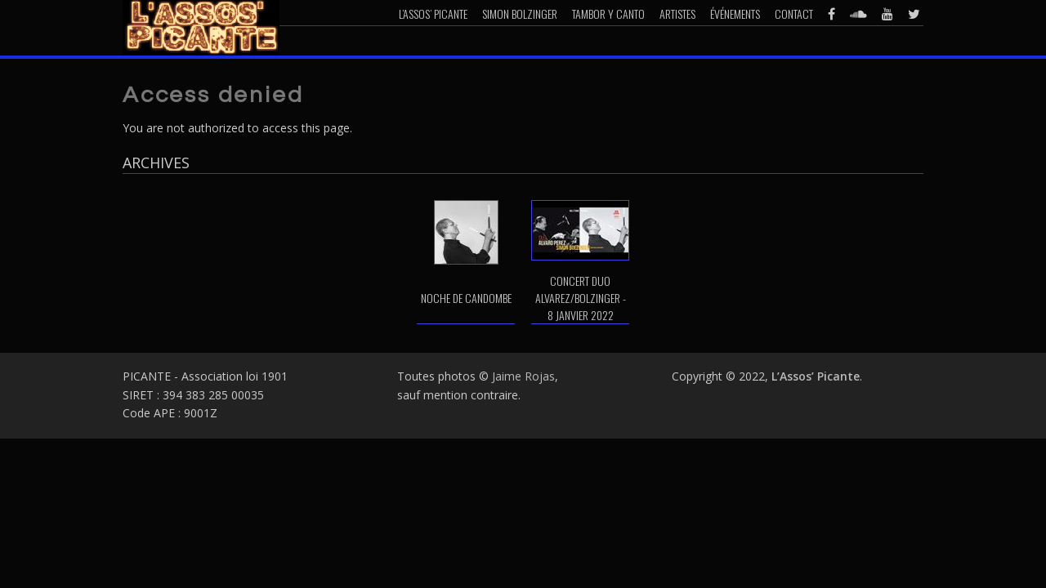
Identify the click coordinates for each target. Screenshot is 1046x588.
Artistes (677, 13)
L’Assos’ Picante (433, 13)
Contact (794, 13)
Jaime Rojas (523, 376)
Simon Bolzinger (519, 13)
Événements (735, 13)
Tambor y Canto (608, 13)
